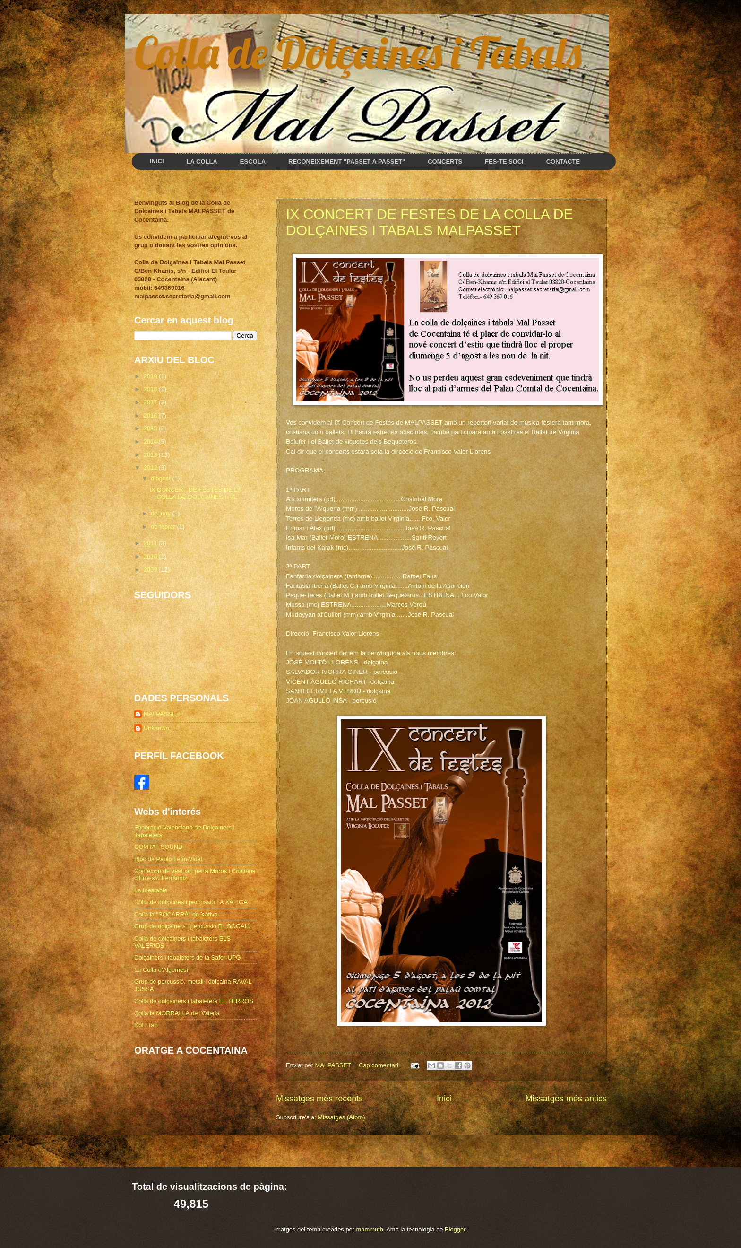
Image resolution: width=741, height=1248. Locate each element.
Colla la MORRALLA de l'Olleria (177, 1013)
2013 (151, 454)
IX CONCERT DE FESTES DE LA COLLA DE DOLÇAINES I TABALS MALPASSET (429, 222)
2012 (151, 467)
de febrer (164, 526)
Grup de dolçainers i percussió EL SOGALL (192, 926)
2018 (151, 389)
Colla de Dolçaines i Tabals (357, 52)
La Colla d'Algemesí (161, 969)
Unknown (156, 728)
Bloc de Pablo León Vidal (168, 859)
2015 (151, 428)
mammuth (369, 1229)
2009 (151, 569)
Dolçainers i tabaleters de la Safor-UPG (187, 957)
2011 (151, 543)
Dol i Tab (146, 1025)
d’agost (161, 478)
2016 (151, 415)
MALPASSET (162, 713)
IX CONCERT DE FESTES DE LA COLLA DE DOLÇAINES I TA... (195, 493)
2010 (151, 556)
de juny (161, 513)
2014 (151, 441)
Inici (444, 1098)
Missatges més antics (566, 1098)
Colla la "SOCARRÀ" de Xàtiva (176, 914)
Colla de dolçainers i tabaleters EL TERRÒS (193, 1000)
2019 (151, 376)
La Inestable (150, 890)
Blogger (455, 1229)
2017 (151, 402)
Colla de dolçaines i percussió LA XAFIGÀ (191, 902)
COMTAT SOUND (158, 846)
